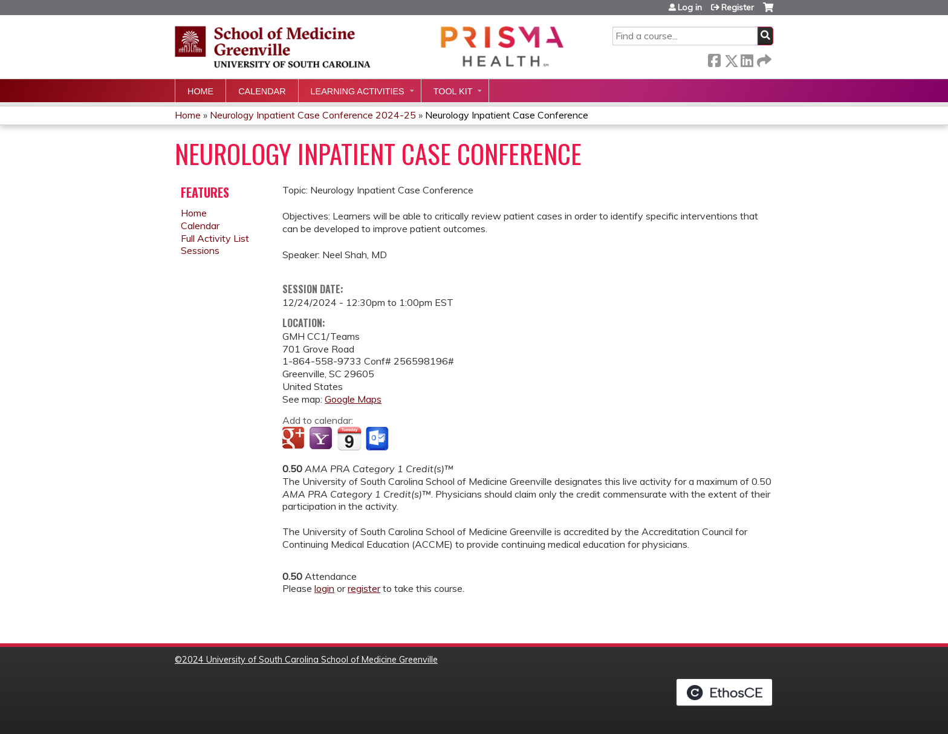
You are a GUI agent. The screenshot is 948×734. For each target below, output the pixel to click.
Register (737, 7)
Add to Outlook (378, 439)
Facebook (714, 58)
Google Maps (353, 399)
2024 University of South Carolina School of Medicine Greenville (310, 659)
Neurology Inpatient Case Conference (506, 115)
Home (200, 91)
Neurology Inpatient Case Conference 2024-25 (313, 115)
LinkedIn (747, 58)
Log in (690, 7)
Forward (763, 58)
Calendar (261, 91)
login (324, 588)
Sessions (200, 250)
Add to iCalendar (349, 438)
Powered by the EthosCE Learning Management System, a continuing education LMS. (724, 692)
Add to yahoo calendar (322, 439)
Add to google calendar (294, 439)
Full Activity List (215, 238)
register (364, 588)
